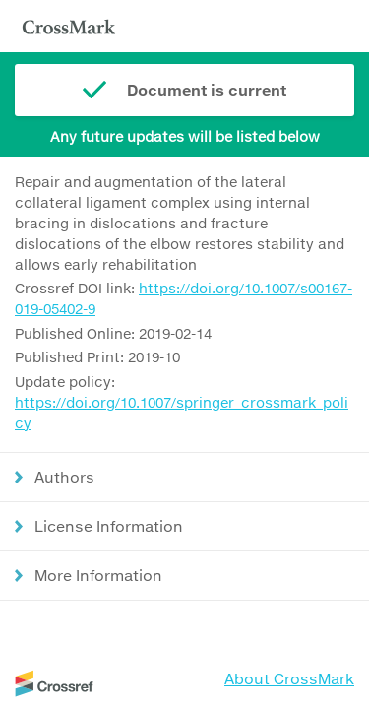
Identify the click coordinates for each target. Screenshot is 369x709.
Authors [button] (64, 476)
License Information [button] (108, 526)
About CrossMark (289, 678)
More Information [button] (98, 575)
